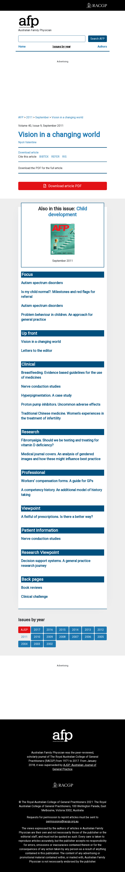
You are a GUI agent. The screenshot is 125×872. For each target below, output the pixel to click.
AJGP (24, 629)
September (42, 117)
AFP (20, 117)
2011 (29, 117)
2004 (24, 644)
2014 (75, 629)
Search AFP (97, 38)
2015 (62, 629)
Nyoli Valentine (27, 142)
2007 (75, 636)
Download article (28, 152)
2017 (37, 629)
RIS (64, 156)
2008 (62, 636)
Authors (102, 46)
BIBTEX (44, 156)
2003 (37, 644)
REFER (55, 156)
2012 (101, 629)
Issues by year (62, 46)
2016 (50, 629)
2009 (50, 636)
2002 (50, 644)
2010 (37, 636)
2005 (101, 636)
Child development (67, 211)
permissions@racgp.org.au (62, 821)
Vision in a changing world (67, 117)
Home (22, 46)
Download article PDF (62, 186)
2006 (88, 636)
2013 (88, 629)
